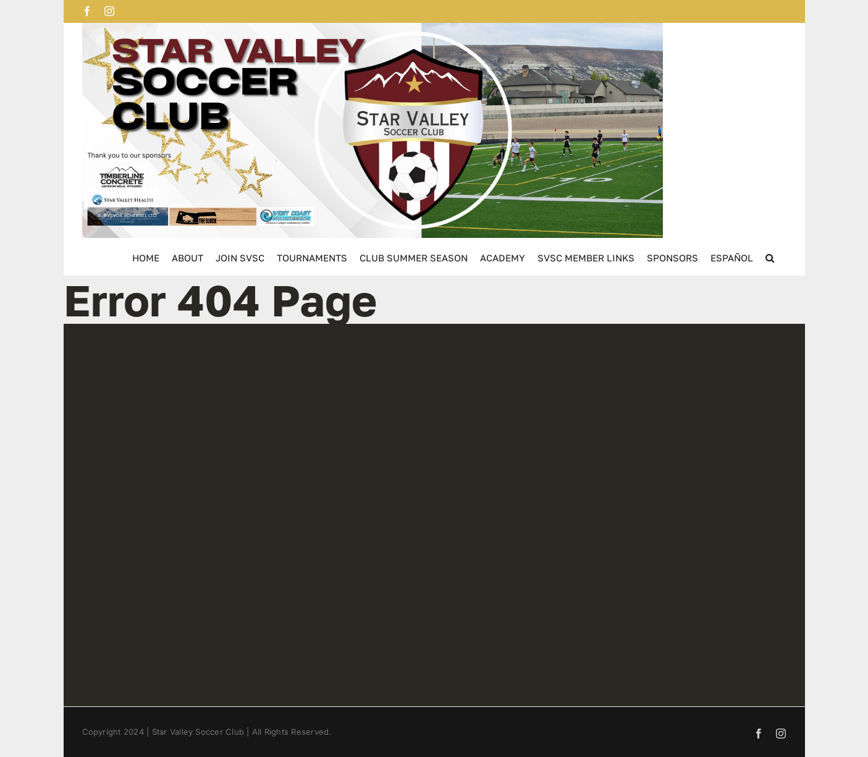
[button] (769, 256)
